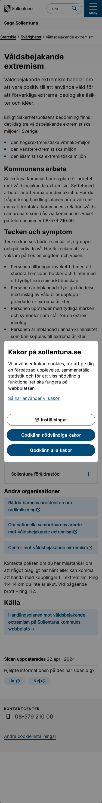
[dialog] (51, 401)
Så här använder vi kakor (34, 398)
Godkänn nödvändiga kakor (51, 435)
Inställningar (51, 419)
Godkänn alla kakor (51, 450)
